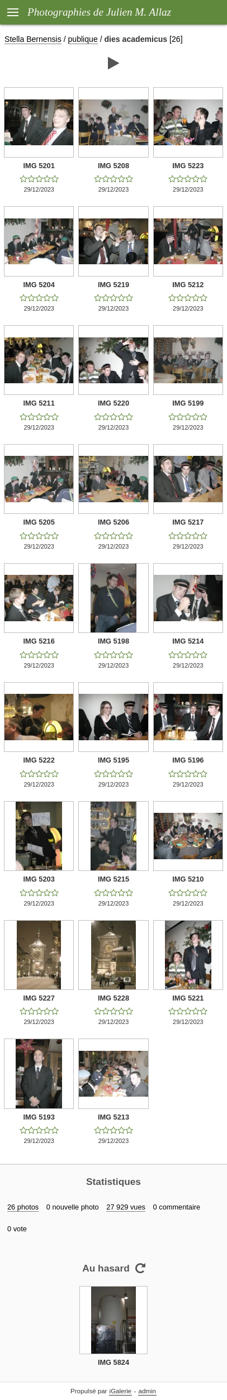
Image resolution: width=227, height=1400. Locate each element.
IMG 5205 (39, 522)
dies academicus (136, 39)
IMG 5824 (113, 1362)
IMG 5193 (39, 1117)
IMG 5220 (113, 403)
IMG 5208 (113, 165)
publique (83, 39)
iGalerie (121, 1391)
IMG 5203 (39, 879)
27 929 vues (125, 1207)
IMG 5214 (188, 641)
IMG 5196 (188, 760)
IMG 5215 (113, 879)
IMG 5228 (113, 998)
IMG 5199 (188, 403)
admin (147, 1391)
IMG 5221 (188, 998)
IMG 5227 (39, 998)
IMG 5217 (188, 522)
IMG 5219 (113, 284)
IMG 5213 (113, 1117)
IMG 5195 (113, 760)
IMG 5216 (39, 641)
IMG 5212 (188, 284)
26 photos (23, 1207)
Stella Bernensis (33, 39)
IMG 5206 (113, 522)
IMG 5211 (39, 403)
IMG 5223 (188, 165)
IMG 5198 (113, 641)
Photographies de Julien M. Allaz (99, 12)
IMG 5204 (39, 284)
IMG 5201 (39, 165)
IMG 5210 (188, 879)
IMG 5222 (39, 760)
